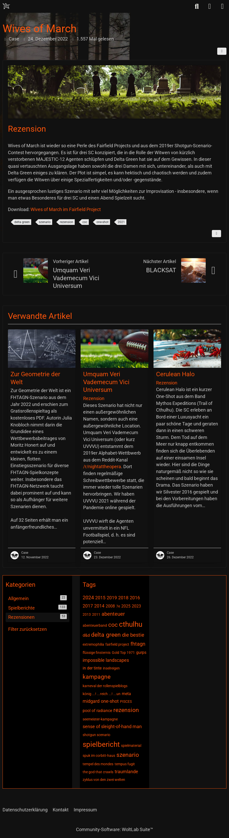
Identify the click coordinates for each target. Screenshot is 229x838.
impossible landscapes (106, 660)
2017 (88, 606)
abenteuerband (95, 625)
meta (126, 693)
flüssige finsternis (97, 653)
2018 (123, 597)
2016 (135, 597)
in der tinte (92, 668)
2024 (88, 597)
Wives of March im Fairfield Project (65, 209)
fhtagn (137, 644)
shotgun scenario (96, 735)
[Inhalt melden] (216, 233)
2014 (99, 606)
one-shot (102, 222)
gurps (141, 652)
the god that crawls (98, 772)
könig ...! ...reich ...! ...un (102, 694)
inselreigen (111, 668)
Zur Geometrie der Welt (35, 378)
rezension (66, 222)
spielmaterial (131, 745)
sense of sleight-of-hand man (112, 726)
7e (118, 606)
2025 (125, 606)
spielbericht (101, 744)
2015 (100, 597)
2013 (87, 614)
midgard (91, 701)
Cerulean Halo (175, 374)
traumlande (126, 771)
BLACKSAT (161, 270)
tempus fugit (125, 764)
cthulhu (130, 624)
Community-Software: (114, 829)
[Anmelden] (209, 6)
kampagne (97, 676)
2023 (136, 606)
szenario (45, 222)
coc (84, 222)
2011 (96, 614)
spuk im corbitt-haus (99, 755)
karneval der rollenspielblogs (105, 686)
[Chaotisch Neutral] (6, 6)
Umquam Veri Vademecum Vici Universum (76, 278)
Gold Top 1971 (123, 653)
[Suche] (197, 6)
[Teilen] (221, 51)
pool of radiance (97, 710)
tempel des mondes (98, 764)
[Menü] (222, 6)
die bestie (133, 635)
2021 (121, 222)
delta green (22, 222)
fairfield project (117, 644)
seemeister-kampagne (100, 719)
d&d (86, 635)
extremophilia (93, 644)
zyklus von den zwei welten (104, 780)
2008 (110, 606)
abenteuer (113, 614)
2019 (112, 597)
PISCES (126, 701)
